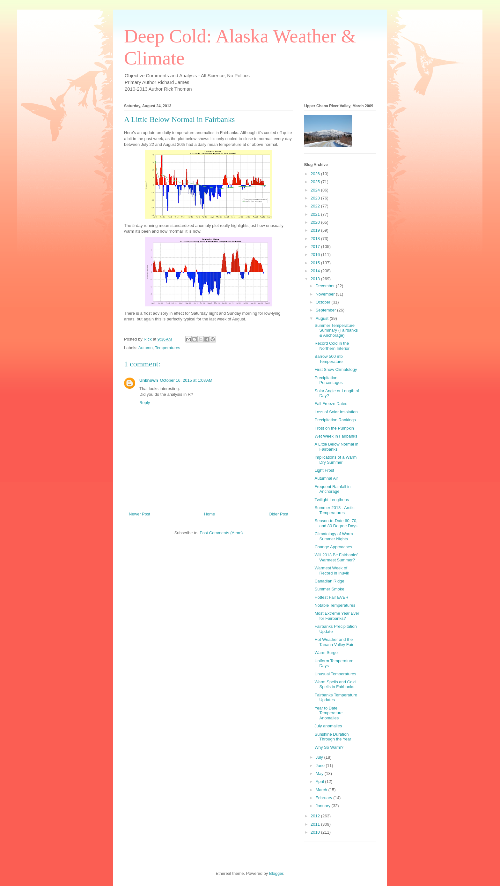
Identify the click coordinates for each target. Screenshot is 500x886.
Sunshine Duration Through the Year (332, 737)
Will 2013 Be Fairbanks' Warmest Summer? (336, 557)
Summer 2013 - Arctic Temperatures (334, 510)
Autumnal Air (326, 478)
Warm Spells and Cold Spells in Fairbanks (335, 684)
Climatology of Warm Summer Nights (333, 536)
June (321, 765)
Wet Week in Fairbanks (335, 436)
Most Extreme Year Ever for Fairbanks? (336, 616)
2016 (316, 254)
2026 (316, 173)
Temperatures (167, 347)
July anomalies (328, 726)
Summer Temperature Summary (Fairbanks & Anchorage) (336, 330)
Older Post (278, 514)
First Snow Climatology (335, 369)
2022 (316, 206)
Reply (144, 402)
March (322, 789)
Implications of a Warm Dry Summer (335, 460)
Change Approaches (333, 546)
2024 (316, 190)
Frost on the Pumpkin (334, 428)
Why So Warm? (328, 747)
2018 (316, 238)
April (320, 781)
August (323, 318)
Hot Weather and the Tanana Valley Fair (333, 642)
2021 (316, 214)
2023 (316, 198)
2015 (316, 262)
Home (209, 514)
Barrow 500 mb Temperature (328, 359)
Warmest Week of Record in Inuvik (331, 570)
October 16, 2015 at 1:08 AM (186, 380)
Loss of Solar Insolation (335, 411)
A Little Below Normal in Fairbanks (336, 447)
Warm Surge (325, 652)
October (324, 302)
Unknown (148, 380)
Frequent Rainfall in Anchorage (332, 489)
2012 (316, 816)
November (326, 294)
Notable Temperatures (334, 605)
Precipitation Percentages (328, 380)
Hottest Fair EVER (331, 597)
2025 (316, 181)
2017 (316, 246)
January (324, 805)
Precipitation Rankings (335, 419)
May (320, 773)
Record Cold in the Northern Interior (331, 346)
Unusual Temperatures (335, 674)
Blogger (276, 873)
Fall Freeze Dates (330, 403)
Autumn (145, 347)
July (320, 757)
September (326, 310)
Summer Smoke (329, 589)
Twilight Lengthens (331, 499)
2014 (316, 270)
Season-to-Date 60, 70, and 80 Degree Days (335, 523)
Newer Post (139, 514)
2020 (316, 222)
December (326, 285)
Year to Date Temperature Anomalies (328, 713)
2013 (316, 278)
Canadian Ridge (329, 581)
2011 (316, 824)
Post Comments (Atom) (221, 532)
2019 (316, 230)
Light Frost (324, 470)
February (325, 797)
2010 (316, 832)
